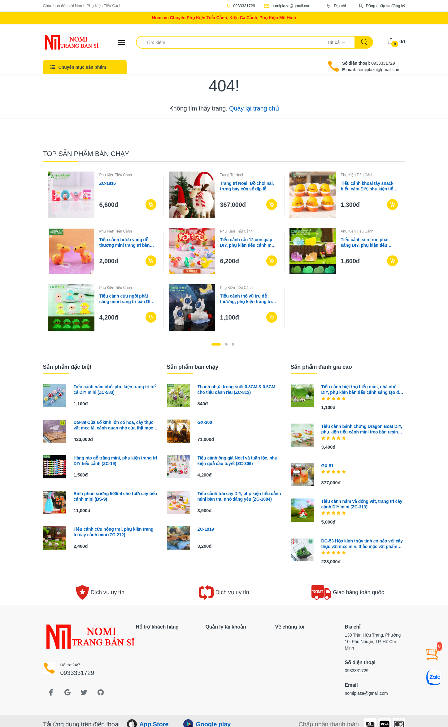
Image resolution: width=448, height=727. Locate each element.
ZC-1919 (206, 529)
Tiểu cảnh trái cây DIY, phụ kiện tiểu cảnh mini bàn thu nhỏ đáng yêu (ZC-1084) (239, 496)
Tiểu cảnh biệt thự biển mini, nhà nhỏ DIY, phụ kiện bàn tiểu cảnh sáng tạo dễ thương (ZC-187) (361, 389)
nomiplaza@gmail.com (287, 5)
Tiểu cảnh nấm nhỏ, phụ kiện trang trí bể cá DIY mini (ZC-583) (115, 389)
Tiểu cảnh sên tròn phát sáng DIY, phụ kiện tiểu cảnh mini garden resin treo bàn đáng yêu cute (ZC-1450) (369, 242)
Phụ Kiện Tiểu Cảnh (115, 175)
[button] (381, 5)
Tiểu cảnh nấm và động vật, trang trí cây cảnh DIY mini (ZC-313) (361, 504)
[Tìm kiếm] (231, 42)
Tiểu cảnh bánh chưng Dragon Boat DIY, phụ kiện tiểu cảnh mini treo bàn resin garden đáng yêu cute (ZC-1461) (361, 429)
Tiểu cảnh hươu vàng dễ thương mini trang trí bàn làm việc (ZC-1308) (124, 242)
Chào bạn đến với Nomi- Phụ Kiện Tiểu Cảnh (82, 5)
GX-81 (327, 465)
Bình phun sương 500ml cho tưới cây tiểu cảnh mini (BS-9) (115, 496)
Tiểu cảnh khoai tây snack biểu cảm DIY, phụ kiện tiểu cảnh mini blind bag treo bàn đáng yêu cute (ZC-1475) (368, 186)
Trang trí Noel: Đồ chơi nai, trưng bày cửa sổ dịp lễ (247, 186)
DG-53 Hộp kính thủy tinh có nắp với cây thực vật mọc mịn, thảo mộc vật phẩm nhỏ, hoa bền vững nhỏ (362, 543)
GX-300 (205, 422)
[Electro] (66, 42)
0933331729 (240, 5)
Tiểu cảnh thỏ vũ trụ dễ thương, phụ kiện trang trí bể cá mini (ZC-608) (246, 299)
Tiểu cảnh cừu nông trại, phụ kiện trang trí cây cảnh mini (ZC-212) (114, 532)
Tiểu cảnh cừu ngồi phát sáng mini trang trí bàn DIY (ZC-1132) (126, 299)
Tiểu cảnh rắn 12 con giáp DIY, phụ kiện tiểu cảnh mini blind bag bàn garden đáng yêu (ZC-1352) (248, 242)
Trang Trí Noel (231, 175)
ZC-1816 (107, 183)
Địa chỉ (336, 5)
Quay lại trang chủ (254, 108)
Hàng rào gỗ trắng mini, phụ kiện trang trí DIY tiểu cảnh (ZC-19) (115, 460)
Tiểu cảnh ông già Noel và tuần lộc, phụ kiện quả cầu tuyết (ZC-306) (237, 460)
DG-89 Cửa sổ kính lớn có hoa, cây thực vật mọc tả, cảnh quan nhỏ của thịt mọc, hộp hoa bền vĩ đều (114, 425)
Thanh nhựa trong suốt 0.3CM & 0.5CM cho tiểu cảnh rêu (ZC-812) (237, 389)
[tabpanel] (224, 251)
